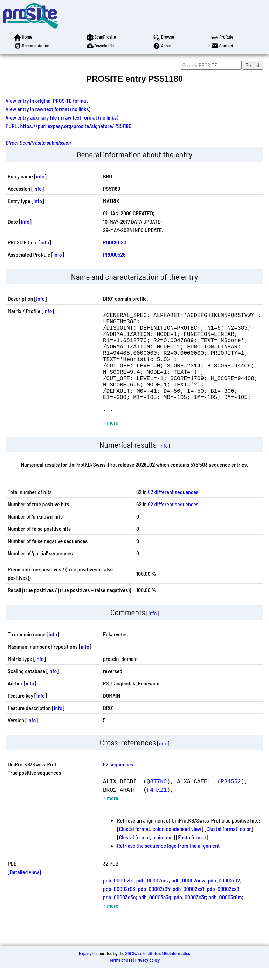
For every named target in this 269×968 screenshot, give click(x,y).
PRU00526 (114, 254)
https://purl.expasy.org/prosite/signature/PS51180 (76, 125)
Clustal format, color (228, 849)
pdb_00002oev (152, 901)
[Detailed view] (24, 892)
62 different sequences (173, 512)
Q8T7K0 (157, 802)
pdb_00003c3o (119, 918)
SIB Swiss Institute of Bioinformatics (157, 953)
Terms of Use (121, 960)
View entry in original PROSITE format (47, 100)
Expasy (85, 953)
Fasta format (192, 858)
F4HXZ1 (157, 810)
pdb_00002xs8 (223, 909)
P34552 (231, 802)
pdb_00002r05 (154, 909)
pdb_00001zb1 (118, 901)
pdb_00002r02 (224, 901)
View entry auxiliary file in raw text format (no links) (62, 117)
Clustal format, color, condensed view (160, 849)
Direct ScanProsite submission (38, 142)
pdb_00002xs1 (188, 909)
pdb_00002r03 (119, 909)
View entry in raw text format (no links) (48, 109)
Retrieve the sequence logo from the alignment (168, 866)
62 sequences (118, 785)
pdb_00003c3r (190, 918)
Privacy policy (147, 960)
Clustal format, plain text (146, 858)
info (40, 176)
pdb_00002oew (188, 901)
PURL (12, 125)
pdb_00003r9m (225, 918)
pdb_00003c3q (154, 918)
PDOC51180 (114, 242)
